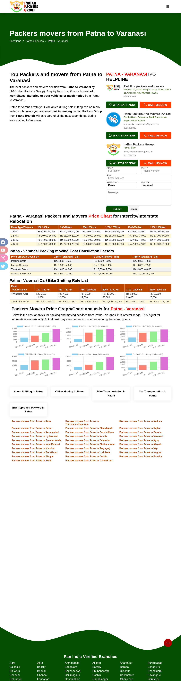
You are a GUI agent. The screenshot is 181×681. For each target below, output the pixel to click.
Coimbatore (127, 675)
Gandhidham (72, 679)
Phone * (144, 168)
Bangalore (71, 666)
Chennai (15, 675)
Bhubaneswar (73, 670)
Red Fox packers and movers (144, 86)
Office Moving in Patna (69, 391)
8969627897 (130, 96)
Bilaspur (125, 670)
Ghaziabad (126, 679)
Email (109, 175)
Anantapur (126, 662)
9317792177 (130, 155)
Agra (12, 662)
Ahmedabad (72, 662)
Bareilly (96, 666)
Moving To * (145, 182)
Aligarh (96, 662)
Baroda (124, 666)
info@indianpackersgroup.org (138, 151)
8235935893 (130, 128)
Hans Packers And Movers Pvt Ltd (147, 113)
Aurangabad (155, 662)
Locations (15, 40)
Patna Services (34, 40)
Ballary (41, 666)
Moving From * (112, 182)
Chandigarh (155, 670)
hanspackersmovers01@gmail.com (141, 124)
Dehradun (15, 679)
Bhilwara (15, 670)
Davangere (154, 675)
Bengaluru (154, 666)
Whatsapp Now (122, 104)
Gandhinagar (100, 679)
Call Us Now (155, 104)
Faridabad (43, 679)
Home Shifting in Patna (28, 391)
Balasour (15, 666)
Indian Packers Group (139, 144)
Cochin (96, 675)
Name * (110, 168)
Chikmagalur (72, 675)
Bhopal (41, 670)
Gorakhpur (154, 679)
